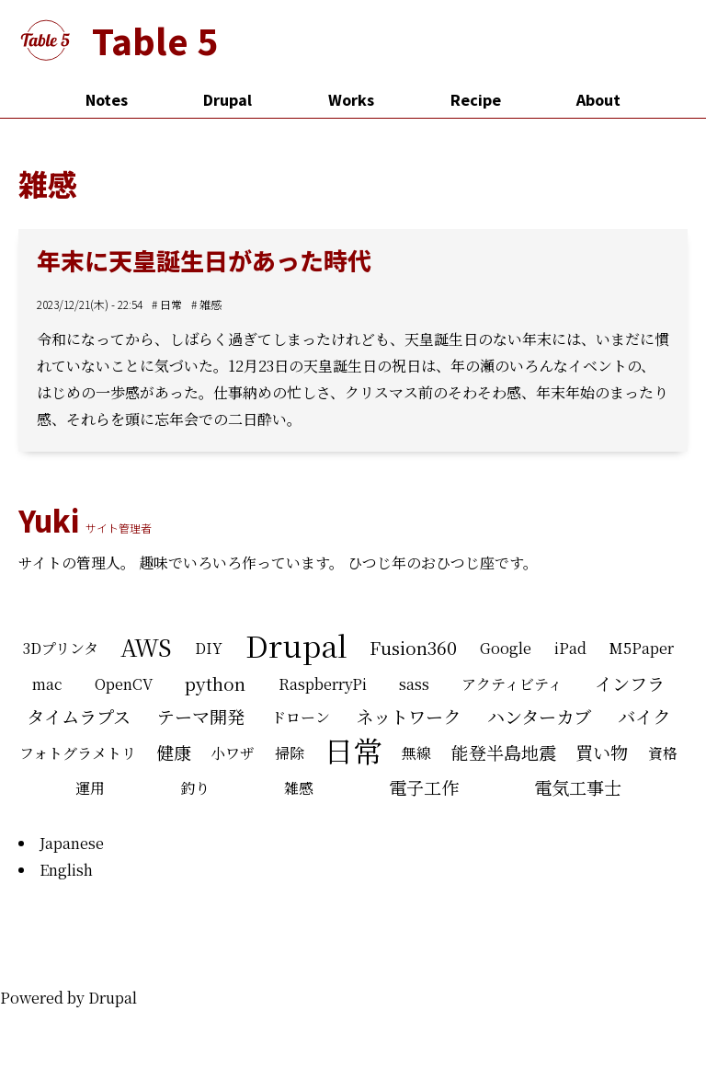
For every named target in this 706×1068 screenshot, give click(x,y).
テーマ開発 (201, 716)
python (215, 683)
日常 (171, 304)
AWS (146, 646)
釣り (195, 787)
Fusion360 (413, 647)
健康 (173, 752)
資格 (663, 753)
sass (414, 684)
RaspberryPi (323, 684)
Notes (106, 99)
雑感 (210, 304)
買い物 (601, 752)
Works (351, 99)
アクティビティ (512, 684)
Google (505, 648)
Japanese (72, 843)
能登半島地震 (503, 752)
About (598, 99)
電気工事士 (577, 787)
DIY (208, 648)
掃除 (289, 753)
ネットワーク (408, 716)
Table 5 (155, 40)
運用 (90, 787)
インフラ (630, 683)
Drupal (227, 99)
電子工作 (424, 787)
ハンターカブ (539, 716)
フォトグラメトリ (77, 753)
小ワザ (233, 753)
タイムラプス (79, 716)
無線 (416, 753)
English (66, 869)
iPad (570, 648)
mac (47, 684)
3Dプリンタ (60, 648)
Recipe (475, 99)
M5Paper (641, 648)
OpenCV (124, 684)
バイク (644, 716)
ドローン (300, 717)
